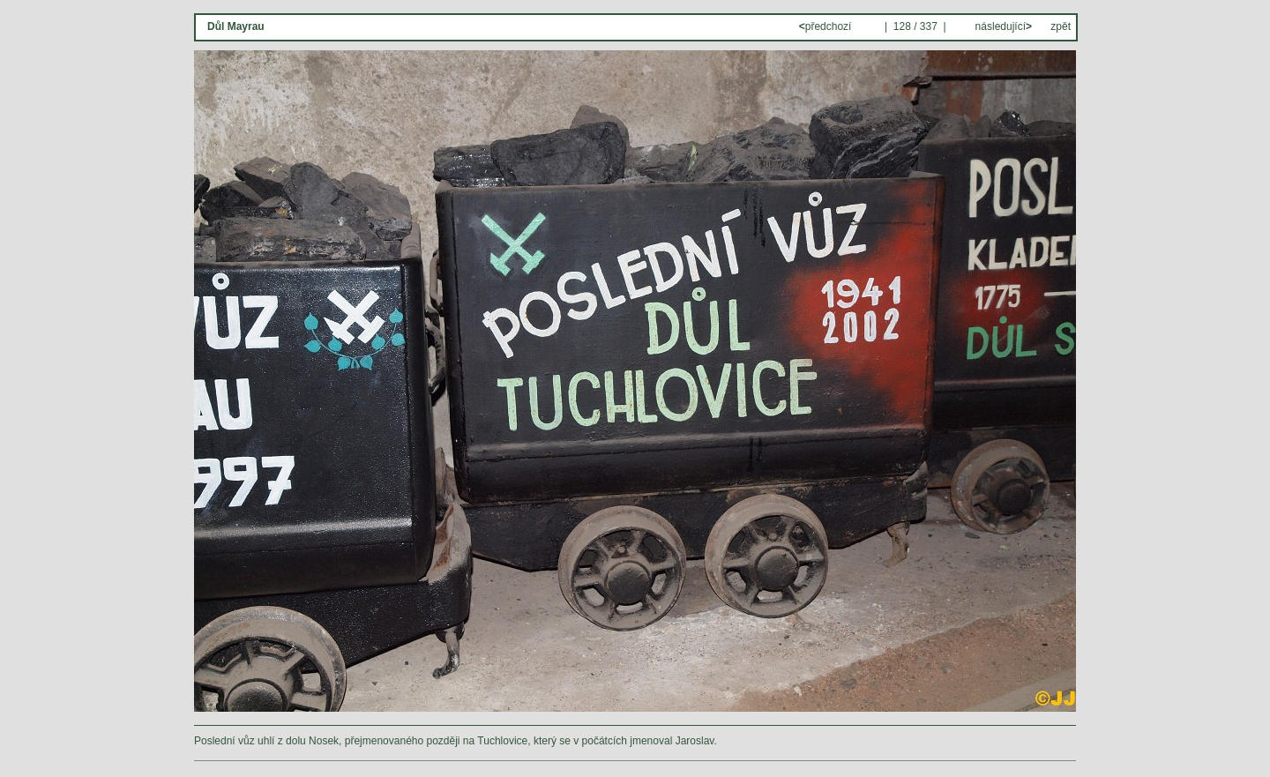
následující (1002, 26)
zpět (1060, 26)
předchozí (827, 26)
